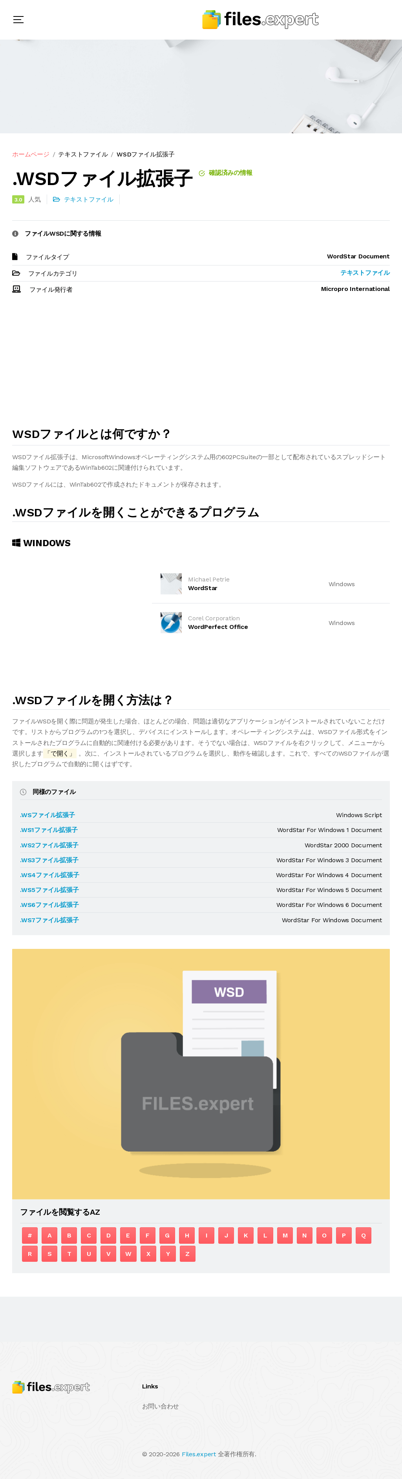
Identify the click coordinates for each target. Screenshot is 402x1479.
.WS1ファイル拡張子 (48, 830)
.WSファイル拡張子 (47, 815)
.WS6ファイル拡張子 (49, 904)
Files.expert (199, 1454)
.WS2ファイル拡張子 (49, 845)
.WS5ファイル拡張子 (49, 890)
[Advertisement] (201, 364)
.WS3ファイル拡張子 (49, 860)
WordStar (202, 588)
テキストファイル (83, 154)
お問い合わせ (160, 1406)
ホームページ (30, 154)
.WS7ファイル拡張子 (49, 920)
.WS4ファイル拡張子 (49, 875)
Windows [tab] (41, 543)
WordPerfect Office (218, 626)
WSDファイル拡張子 (146, 154)
